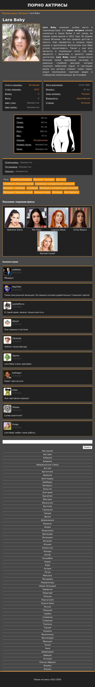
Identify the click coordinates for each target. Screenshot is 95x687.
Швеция (47, 655)
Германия (47, 510)
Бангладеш (47, 478)
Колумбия (47, 558)
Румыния (47, 610)
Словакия (47, 617)
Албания (47, 458)
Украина (47, 631)
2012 (36, 89)
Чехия (47, 645)
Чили (47, 648)
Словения (48, 620)
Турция (47, 627)
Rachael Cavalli (47, 253)
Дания (47, 517)
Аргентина (47, 471)
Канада (47, 551)
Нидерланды (47, 582)
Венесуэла (47, 503)
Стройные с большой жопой (18, 184)
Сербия (47, 614)
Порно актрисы (47, 5)
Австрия (47, 454)
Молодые (57, 192)
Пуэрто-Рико (47, 603)
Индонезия (47, 530)
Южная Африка (47, 662)
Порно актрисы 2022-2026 (47, 679)
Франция (47, 641)
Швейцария (47, 652)
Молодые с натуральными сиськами (59, 188)
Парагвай (47, 593)
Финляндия (47, 638)
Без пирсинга (71, 192)
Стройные (32, 188)
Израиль (47, 523)
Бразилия (47, 496)
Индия (47, 527)
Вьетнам (47, 506)
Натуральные (41, 140)
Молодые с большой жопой (18, 192)
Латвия (47, 568)
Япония (47, 669)
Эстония (47, 659)
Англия (47, 468)
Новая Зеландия (47, 586)
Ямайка (47, 665)
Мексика (47, 575)
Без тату (61, 179)
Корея (47, 562)
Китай (47, 555)
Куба (47, 565)
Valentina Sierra (15, 230)
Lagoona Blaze (58, 230)
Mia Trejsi (36, 230)
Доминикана (47, 520)
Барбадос (47, 482)
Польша (47, 596)
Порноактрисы (9, 13)
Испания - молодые (44, 179)
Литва (47, 572)
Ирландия (47, 534)
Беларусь (47, 485)
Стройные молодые (21, 179)
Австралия (47, 451)
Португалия (47, 600)
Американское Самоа (47, 465)
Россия (47, 607)
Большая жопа (42, 192)
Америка (47, 461)
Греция (47, 513)
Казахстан (47, 548)
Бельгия (47, 489)
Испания (23, 13)
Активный (34, 85)
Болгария (47, 492)
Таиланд (47, 624)
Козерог (86, 94)
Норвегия (47, 589)
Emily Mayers (80, 230)
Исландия (47, 537)
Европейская (83, 98)
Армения (47, 475)
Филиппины (47, 634)
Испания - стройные (14, 188)
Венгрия (47, 499)
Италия (47, 544)
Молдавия (47, 579)
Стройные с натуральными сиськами (55, 184)
